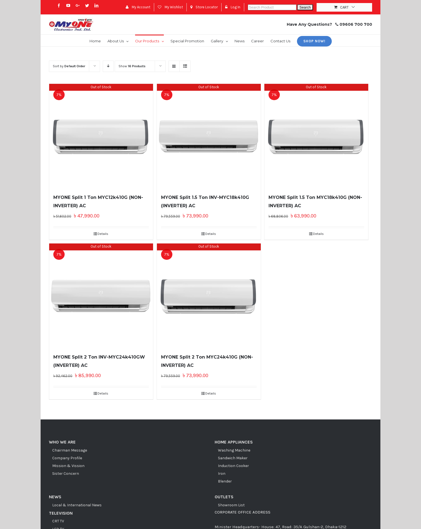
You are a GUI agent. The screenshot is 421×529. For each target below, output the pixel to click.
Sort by (69, 66)
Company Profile (67, 458)
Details (103, 234)
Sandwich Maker (233, 458)
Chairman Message (69, 450)
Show (132, 66)
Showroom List (231, 505)
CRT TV (58, 521)
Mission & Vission (68, 465)
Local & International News (77, 505)
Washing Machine (234, 450)
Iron (221, 473)
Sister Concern (65, 473)
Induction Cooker (233, 465)
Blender (225, 481)
